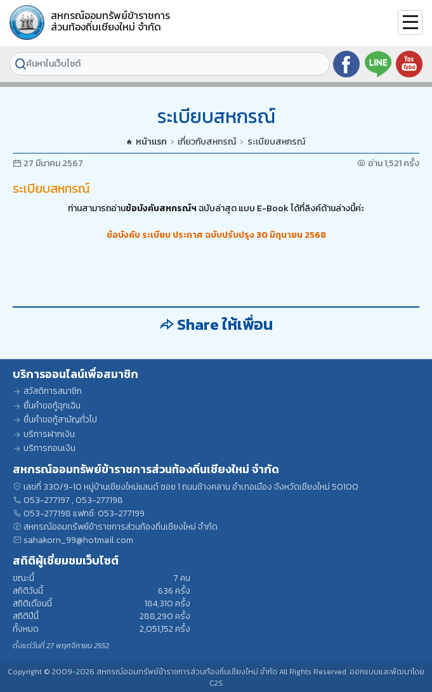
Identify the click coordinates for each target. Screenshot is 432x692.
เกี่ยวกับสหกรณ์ (207, 142)
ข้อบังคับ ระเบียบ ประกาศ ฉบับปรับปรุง (180, 235)
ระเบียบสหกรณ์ (276, 142)
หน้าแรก (147, 142)
